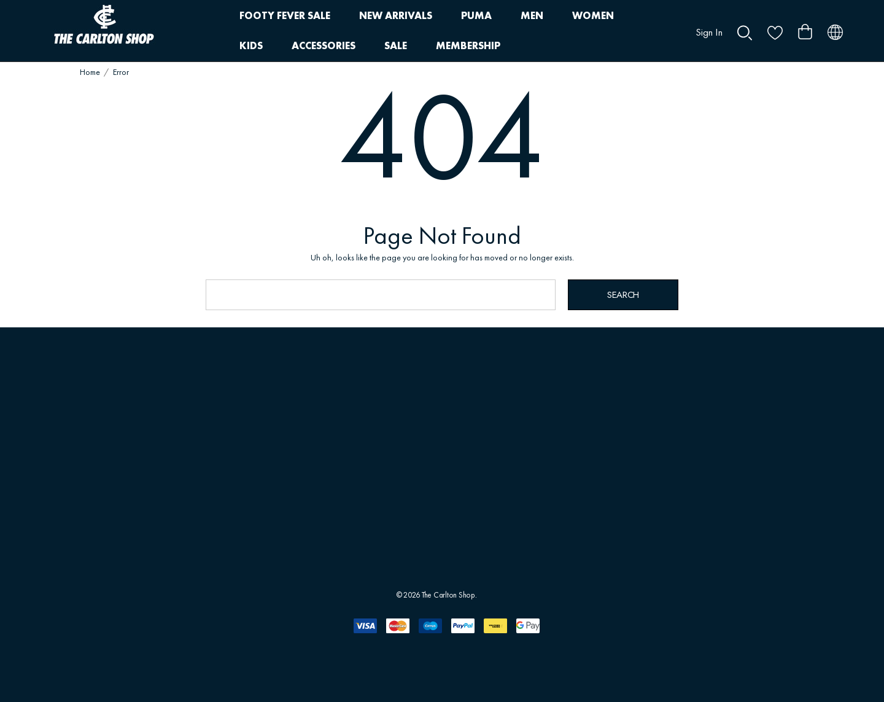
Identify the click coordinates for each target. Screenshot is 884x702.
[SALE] (395, 46)
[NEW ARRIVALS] (395, 16)
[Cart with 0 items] (805, 27)
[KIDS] (251, 46)
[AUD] (835, 31)
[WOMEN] (593, 16)
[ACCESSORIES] (323, 46)
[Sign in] (709, 27)
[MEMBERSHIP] (468, 46)
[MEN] (532, 16)
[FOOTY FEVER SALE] (284, 16)
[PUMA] (476, 16)
